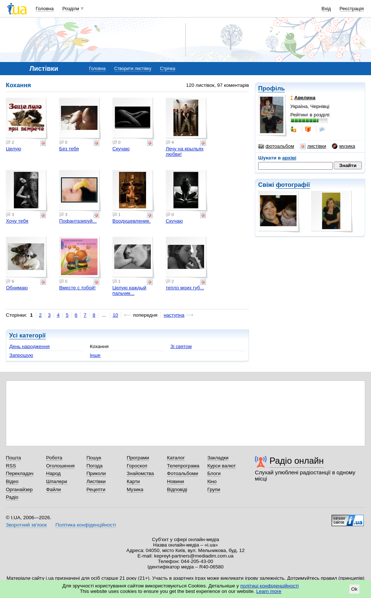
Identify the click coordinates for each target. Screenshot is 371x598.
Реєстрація (352, 8)
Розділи (70, 8)
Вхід (326, 8)
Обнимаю (17, 287)
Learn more (269, 591)
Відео (12, 481)
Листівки (96, 481)
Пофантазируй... (78, 221)
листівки (313, 146)
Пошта (13, 457)
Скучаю (121, 148)
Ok (354, 589)
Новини (175, 481)
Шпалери (56, 481)
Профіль (271, 88)
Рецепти (96, 489)
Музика (135, 489)
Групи (213, 489)
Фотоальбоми (182, 473)
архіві (289, 158)
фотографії (293, 184)
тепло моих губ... (185, 287)
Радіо (12, 497)
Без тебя (69, 148)
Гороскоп (137, 465)
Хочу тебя (17, 221)
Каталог (176, 457)
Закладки (218, 457)
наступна (174, 315)
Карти (133, 481)
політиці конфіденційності (269, 586)
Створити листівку (133, 68)
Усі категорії (27, 335)
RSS (11, 465)
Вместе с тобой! (77, 287)
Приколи (96, 473)
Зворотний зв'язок (26, 525)
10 (115, 315)
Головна (45, 8)
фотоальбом (276, 146)
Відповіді (177, 489)
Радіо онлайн (296, 461)
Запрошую (21, 355)
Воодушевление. (131, 221)
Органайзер (19, 489)
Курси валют (221, 465)
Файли (53, 489)
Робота (54, 457)
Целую (13, 148)
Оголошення (60, 465)
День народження (29, 346)
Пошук (94, 457)
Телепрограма (183, 465)
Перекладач (19, 473)
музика (343, 146)
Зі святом (181, 346)
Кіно (212, 481)
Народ (53, 473)
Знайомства (140, 473)
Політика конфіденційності (86, 525)
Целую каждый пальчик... (129, 290)
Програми (138, 457)
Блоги (214, 473)
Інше (95, 355)
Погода (95, 465)
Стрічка (167, 68)
